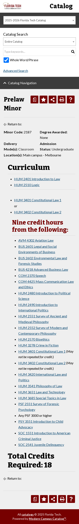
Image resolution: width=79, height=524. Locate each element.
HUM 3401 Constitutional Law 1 (37, 200)
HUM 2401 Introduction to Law (37, 179)
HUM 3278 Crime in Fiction (38, 345)
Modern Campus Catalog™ (47, 518)
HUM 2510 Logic (27, 185)
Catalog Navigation (22, 83)
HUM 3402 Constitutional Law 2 (37, 212)
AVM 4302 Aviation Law (36, 240)
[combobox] (39, 20)
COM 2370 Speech (32, 276)
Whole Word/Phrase (24, 60)
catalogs (27, 514)
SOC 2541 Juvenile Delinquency (41, 445)
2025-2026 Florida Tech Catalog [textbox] (25, 20)
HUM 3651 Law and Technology (41, 392)
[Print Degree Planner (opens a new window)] (34, 99)
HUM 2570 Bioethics (34, 339)
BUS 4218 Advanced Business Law (43, 269)
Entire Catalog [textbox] (13, 41)
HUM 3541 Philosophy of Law (40, 386)
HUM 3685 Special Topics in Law (42, 398)
